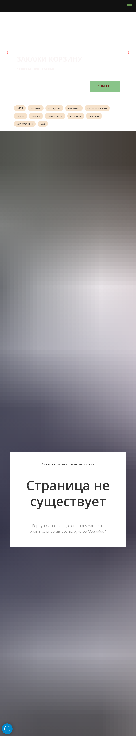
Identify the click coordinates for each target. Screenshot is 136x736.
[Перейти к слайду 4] (70, 97)
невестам (96, 116)
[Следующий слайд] (128, 52)
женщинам (55, 108)
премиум (36, 108)
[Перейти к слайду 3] (66, 97)
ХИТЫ (20, 108)
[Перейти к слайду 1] (59, 97)
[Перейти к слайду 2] (63, 97)
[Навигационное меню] (129, 6)
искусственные (25, 124)
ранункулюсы (56, 116)
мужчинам (75, 108)
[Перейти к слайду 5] (73, 97)
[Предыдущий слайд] (7, 52)
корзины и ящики (99, 108)
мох (43, 124)
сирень (37, 116)
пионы (20, 116)
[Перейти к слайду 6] (77, 97)
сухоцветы (77, 116)
